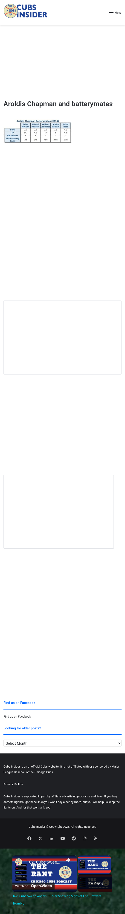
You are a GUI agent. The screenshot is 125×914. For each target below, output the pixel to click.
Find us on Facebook (17, 716)
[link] (19, 863)
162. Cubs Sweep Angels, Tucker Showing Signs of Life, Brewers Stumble (44, 862)
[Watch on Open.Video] (33, 885)
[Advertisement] (62, 62)
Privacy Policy (13, 784)
